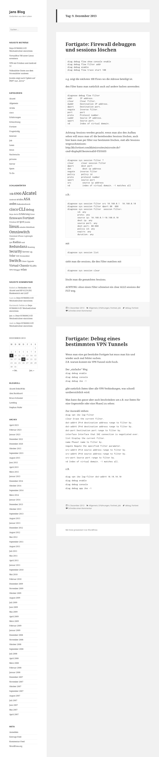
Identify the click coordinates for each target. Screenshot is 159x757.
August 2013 (14, 518)
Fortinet (12, 126)
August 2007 (14, 695)
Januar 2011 (14, 565)
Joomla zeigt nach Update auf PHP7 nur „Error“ (22, 79)
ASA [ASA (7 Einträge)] (26, 199)
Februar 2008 (15, 667)
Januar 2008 (14, 672)
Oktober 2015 (15, 448)
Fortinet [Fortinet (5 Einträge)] (28, 218)
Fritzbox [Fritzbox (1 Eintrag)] (12, 222)
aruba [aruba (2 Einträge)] (20, 199)
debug (128, 308)
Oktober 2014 (15, 485)
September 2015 (16, 453)
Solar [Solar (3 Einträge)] (12, 255)
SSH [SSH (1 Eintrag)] (17, 256)
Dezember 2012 (16, 527)
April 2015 (14, 467)
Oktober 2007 (15, 686)
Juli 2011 (13, 551)
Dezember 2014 (16, 481)
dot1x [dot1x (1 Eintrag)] (16, 214)
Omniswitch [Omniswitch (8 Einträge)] (19, 231)
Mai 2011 (13, 555)
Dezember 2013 (16, 504)
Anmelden (13, 732)
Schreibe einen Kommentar (80, 310)
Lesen (11, 145)
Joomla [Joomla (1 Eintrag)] (27, 222)
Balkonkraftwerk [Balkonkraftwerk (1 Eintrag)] (23, 204)
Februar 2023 (15, 429)
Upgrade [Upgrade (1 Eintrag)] (30, 261)
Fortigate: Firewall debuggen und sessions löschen (101, 47)
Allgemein (13, 103)
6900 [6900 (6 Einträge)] (17, 193)
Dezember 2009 (16, 583)
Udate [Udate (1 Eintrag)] (24, 261)
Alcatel (12, 98)
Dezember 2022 (16, 439)
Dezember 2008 (16, 635)
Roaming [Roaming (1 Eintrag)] (31, 247)
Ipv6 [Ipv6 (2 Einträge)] (22, 221)
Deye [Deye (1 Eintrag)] (11, 214)
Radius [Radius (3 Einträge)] (17, 242)
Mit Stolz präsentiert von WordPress (81, 530)
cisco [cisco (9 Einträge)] (13, 209)
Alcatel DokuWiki (17, 388)
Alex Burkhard (16, 393)
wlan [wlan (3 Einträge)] (24, 269)
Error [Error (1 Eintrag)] (32, 214)
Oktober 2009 (15, 593)
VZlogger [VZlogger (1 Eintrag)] (16, 270)
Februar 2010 (15, 579)
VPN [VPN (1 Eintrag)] (11, 270)
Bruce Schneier (16, 398)
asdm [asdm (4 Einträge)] (12, 204)
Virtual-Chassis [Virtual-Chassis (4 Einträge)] (19, 265)
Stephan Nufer (15, 407)
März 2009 (14, 621)
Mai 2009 (13, 611)
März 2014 (14, 495)
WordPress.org (15, 746)
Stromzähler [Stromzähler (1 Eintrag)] (25, 256)
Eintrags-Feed (15, 737)
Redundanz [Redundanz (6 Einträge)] (18, 246)
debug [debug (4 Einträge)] (30, 209)
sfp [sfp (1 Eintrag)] (31, 252)
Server (12, 164)
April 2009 (14, 616)
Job (10, 140)
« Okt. (14, 370)
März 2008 (14, 663)
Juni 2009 (13, 607)
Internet (12, 136)
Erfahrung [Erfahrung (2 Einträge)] (24, 214)
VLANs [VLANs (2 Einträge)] (33, 265)
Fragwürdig (14, 131)
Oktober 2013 (15, 509)
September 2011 (16, 541)
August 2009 (14, 597)
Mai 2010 (13, 574)
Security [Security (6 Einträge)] (15, 251)
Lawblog (13, 402)
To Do (11, 173)
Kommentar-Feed (17, 741)
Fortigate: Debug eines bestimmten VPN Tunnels (97, 341)
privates (12, 159)
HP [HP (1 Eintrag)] (18, 222)
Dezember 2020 (16, 443)
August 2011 (14, 546)
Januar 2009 (14, 630)
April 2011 (14, 560)
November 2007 (16, 681)
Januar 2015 (14, 476)
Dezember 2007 (16, 677)
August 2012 (14, 532)
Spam (11, 168)
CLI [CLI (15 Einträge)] (22, 209)
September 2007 (16, 691)
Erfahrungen (15, 117)
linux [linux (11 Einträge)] (14, 226)
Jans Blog (17, 11)
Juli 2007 (13, 700)
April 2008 (14, 658)
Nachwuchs (14, 154)
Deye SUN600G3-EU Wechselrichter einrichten (21, 49)
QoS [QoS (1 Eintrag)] (10, 242)
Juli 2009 (13, 602)
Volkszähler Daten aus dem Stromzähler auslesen (21, 72)
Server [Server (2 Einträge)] (26, 251)
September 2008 (16, 649)
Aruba (12, 108)
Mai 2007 (13, 709)
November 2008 (16, 639)
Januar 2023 (14, 434)
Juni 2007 (13, 705)
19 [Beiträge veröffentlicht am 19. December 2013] (23, 359)
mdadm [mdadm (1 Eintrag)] (22, 227)
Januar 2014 (14, 499)
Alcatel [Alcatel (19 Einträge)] (29, 193)
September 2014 (16, 490)
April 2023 (14, 425)
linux (11, 150)
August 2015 (14, 458)
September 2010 (16, 569)
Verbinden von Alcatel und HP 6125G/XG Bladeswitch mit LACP (20, 290)
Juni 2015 (13, 462)
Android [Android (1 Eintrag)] (12, 200)
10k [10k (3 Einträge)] (11, 194)
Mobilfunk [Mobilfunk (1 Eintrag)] (30, 227)
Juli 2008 (13, 653)
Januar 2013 (14, 523)
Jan (10, 315)
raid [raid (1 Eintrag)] (23, 242)
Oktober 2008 (15, 644)
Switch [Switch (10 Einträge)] (15, 260)
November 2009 (16, 588)
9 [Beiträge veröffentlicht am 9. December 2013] (11, 355)
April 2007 (14, 714)
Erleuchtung (14, 122)
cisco (11, 112)
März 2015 (14, 472)
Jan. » (31, 370)
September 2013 (16, 513)
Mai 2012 (13, 537)
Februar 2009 (15, 625)
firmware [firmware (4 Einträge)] (15, 218)
